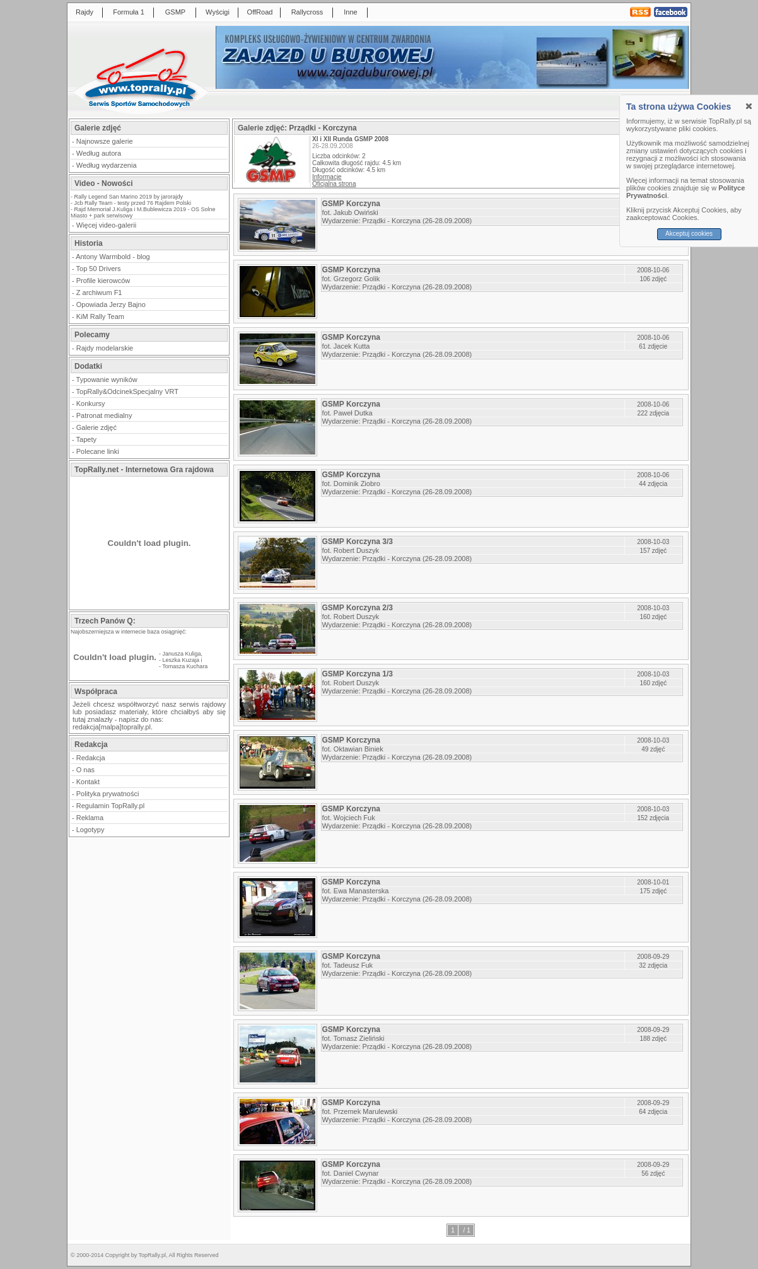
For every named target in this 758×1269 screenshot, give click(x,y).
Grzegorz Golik (357, 278)
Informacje (327, 176)
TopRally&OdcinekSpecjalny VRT (127, 391)
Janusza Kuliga (182, 654)
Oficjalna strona (334, 183)
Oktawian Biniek (358, 749)
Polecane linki (97, 451)
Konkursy (90, 403)
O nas (85, 770)
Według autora (98, 153)
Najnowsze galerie (104, 141)
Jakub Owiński (356, 212)
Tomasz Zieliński (359, 1038)
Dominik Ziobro (357, 483)
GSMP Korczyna (351, 203)
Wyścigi (218, 12)
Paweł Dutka (353, 413)
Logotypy (90, 829)
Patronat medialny (104, 415)
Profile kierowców (103, 280)
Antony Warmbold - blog (113, 256)
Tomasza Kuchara (184, 666)
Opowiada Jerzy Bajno (111, 304)
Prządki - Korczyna (392, 220)
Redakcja (90, 758)
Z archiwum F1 (99, 292)
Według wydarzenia (106, 165)
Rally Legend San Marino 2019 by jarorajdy (129, 197)
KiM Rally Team (100, 316)
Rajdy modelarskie (104, 348)
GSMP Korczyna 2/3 (358, 607)
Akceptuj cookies (689, 233)
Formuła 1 (128, 12)
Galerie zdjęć (96, 427)
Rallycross (307, 12)
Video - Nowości (103, 183)
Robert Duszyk (356, 550)
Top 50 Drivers (98, 268)
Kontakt (88, 781)
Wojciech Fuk (354, 817)
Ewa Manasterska (361, 891)
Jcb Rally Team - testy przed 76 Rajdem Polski (132, 203)
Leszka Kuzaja (181, 660)
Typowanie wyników (106, 379)
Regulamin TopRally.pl (110, 805)
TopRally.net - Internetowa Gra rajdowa (144, 469)
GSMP (175, 12)
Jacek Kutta (352, 346)
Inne (350, 12)
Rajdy (84, 12)
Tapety (86, 439)
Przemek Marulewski (365, 1111)
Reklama (89, 817)
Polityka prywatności (107, 793)
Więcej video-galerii (106, 225)
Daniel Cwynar (356, 1173)
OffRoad (260, 12)
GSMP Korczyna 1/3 (358, 673)
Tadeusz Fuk (353, 965)
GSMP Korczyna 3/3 (358, 541)
